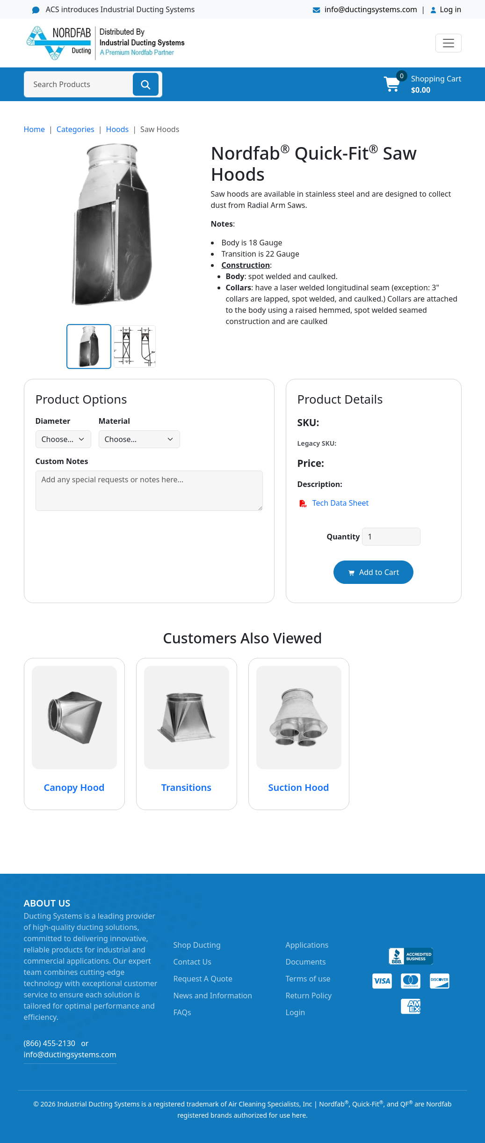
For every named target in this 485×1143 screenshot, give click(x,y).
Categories (75, 129)
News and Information (213, 995)
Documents (306, 962)
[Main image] (89, 346)
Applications (307, 945)
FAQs (182, 1012)
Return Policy (309, 995)
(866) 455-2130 (49, 1043)
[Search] (146, 84)
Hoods (117, 129)
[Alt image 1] (135, 346)
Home (34, 129)
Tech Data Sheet (333, 503)
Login (295, 1012)
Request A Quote (203, 978)
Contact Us (192, 962)
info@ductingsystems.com (366, 9)
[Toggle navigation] (448, 43)
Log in (450, 9)
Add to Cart (373, 572)
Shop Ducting (197, 945)
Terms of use (308, 978)
